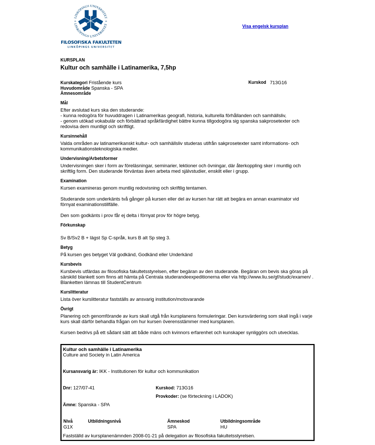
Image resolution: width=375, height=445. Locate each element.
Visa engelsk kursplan (265, 26)
